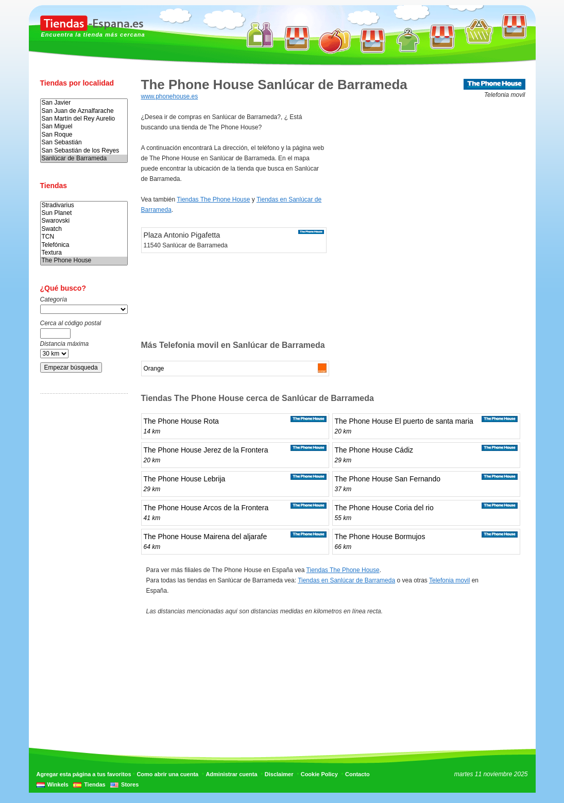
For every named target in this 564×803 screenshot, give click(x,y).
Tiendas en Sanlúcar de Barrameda (346, 580)
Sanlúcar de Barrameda (84, 158)
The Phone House (84, 260)
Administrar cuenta (231, 774)
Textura (84, 253)
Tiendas (94, 784)
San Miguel (84, 126)
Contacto (357, 774)
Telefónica (84, 245)
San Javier (84, 103)
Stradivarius (84, 205)
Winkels (58, 784)
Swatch (84, 229)
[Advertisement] (81, 563)
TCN (84, 237)
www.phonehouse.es (169, 96)
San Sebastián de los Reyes (84, 151)
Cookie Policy (319, 774)
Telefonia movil (449, 580)
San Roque (84, 135)
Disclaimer (279, 774)
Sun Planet (84, 213)
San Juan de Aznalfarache (84, 111)
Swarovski (84, 221)
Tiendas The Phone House (213, 199)
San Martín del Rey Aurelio (84, 119)
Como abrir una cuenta (167, 774)
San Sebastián (84, 142)
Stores (130, 784)
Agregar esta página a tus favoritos (84, 774)
